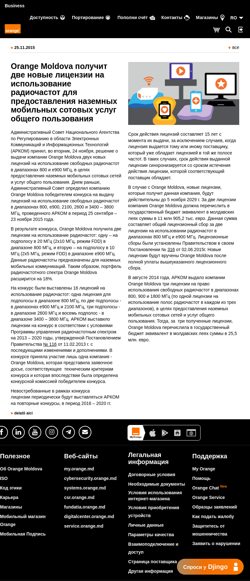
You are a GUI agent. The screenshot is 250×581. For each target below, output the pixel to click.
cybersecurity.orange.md (90, 478)
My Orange (203, 468)
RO (233, 17)
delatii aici (23, 413)
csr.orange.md (79, 497)
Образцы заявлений (214, 506)
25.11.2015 (24, 47)
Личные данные (146, 525)
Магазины (11, 506)
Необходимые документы (156, 484)
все (233, 47)
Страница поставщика (152, 561)
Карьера (9, 497)
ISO (4, 478)
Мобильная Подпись (23, 534)
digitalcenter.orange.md (89, 516)
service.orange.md (83, 526)
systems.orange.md (85, 487)
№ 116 (49, 344)
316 (171, 249)
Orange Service (208, 497)
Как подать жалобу (213, 516)
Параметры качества (151, 534)
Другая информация (150, 571)
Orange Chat (209, 487)
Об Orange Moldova (21, 468)
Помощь (201, 478)
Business (14, 5)
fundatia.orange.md (84, 506)
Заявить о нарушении (216, 543)
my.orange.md (79, 468)
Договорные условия (151, 474)
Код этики (11, 487)
